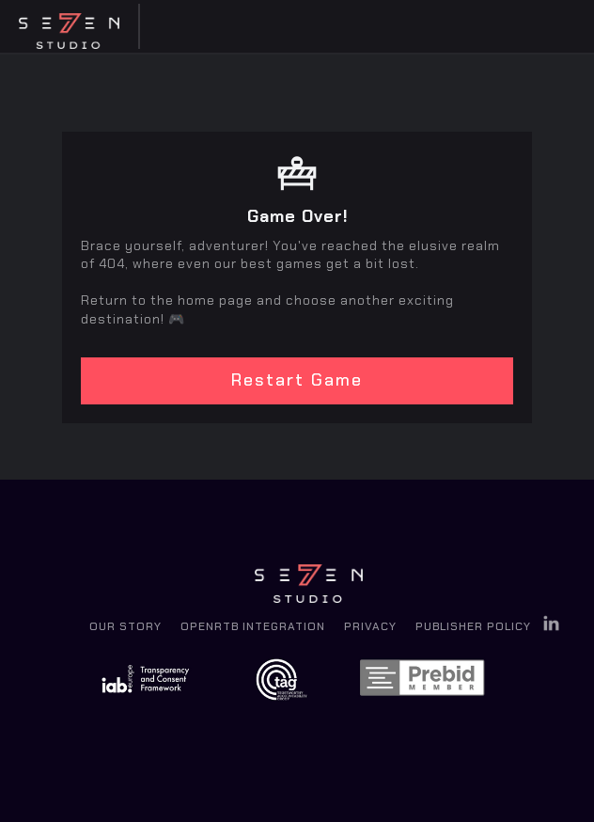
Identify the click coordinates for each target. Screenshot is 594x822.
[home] (74, 27)
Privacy (370, 626)
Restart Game (297, 380)
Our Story (125, 626)
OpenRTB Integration (252, 626)
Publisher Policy (473, 626)
